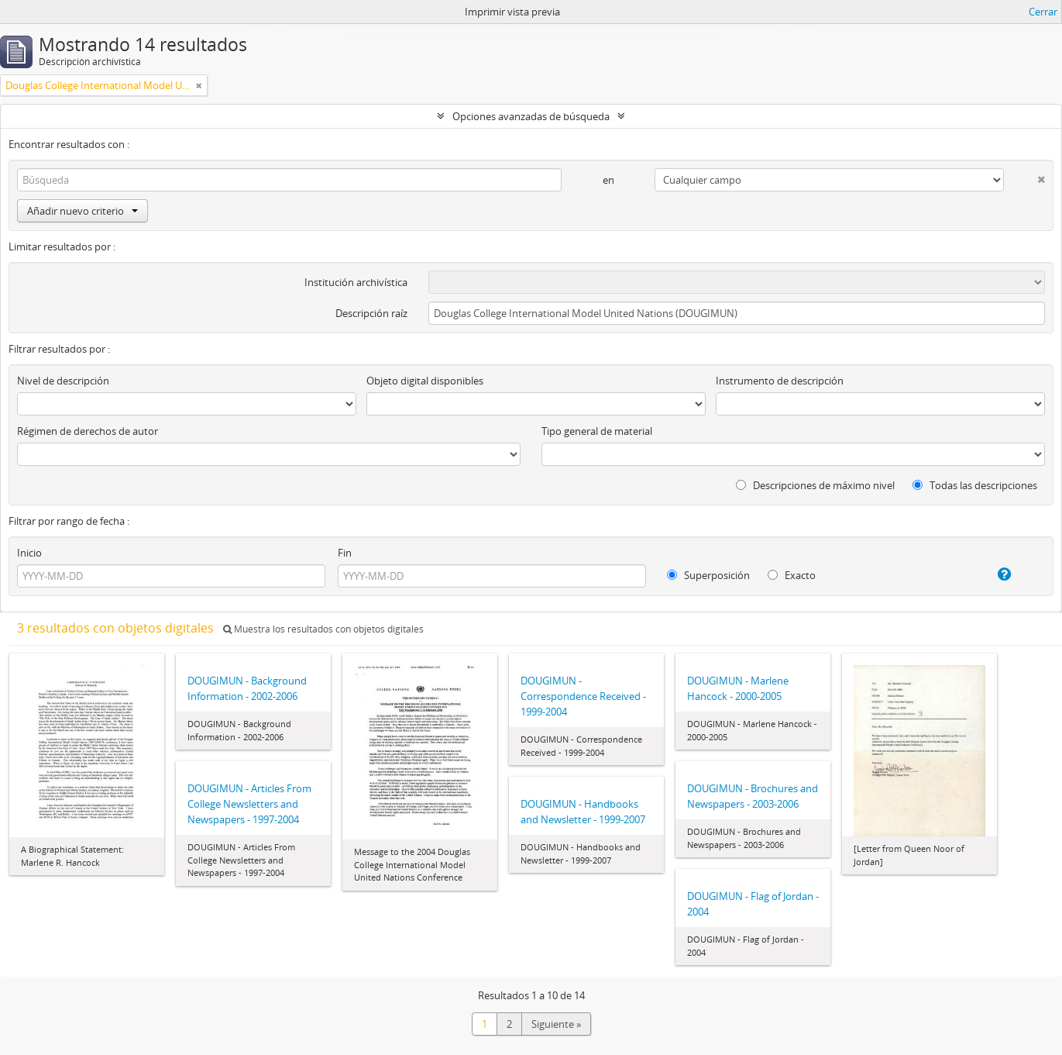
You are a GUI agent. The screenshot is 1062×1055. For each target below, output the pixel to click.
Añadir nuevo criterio (82, 211)
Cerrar (1043, 12)
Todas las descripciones (974, 485)
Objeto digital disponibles (424, 381)
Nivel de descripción (63, 381)
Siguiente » (556, 1024)
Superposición (708, 575)
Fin (345, 553)
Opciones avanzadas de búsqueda (531, 116)
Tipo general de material (596, 431)
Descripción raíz (371, 313)
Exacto (792, 575)
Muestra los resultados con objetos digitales (323, 629)
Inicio (29, 553)
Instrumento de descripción (780, 381)
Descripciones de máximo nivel (815, 485)
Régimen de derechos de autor (87, 431)
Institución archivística (355, 282)
